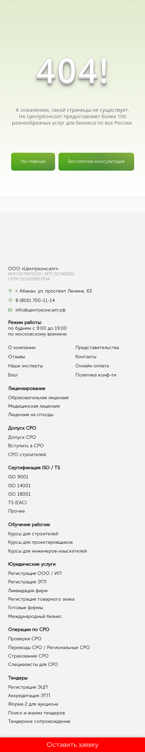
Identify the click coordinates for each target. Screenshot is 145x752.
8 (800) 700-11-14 (35, 300)
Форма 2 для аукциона (33, 704)
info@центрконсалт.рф (41, 310)
